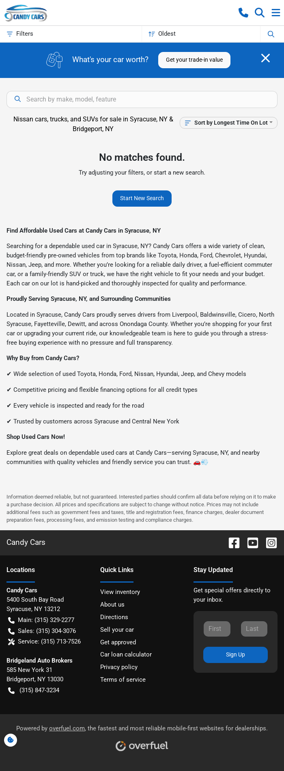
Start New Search (142, 198)
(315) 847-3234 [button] (33, 690)
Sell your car (117, 629)
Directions (114, 617)
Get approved (118, 642)
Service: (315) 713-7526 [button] (44, 641)
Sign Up (235, 654)
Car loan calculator (126, 654)
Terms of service (123, 679)
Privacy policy (119, 667)
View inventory (120, 592)
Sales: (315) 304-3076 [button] (42, 631)
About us (112, 604)
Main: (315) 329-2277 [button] (41, 620)
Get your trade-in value (194, 59)
